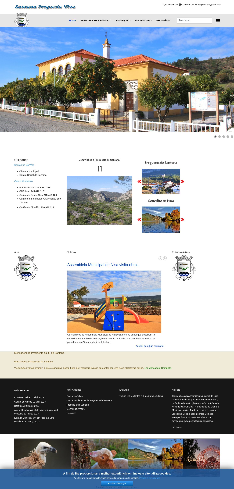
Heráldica (26, 406)
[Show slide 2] (219, 136)
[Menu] (218, 20)
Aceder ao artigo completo (149, 346)
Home (72, 20)
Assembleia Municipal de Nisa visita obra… (104, 265)
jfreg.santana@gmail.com (209, 5)
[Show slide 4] (228, 136)
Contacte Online (29, 397)
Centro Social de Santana (33, 175)
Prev (160, 258)
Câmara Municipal (29, 171)
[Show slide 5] (232, 136)
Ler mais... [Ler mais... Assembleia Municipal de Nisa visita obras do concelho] (177, 427)
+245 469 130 (171, 5)
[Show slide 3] (223, 136)
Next (165, 258)
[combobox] (195, 21)
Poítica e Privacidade (149, 478)
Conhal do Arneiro (30, 401)
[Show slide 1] (215, 136)
